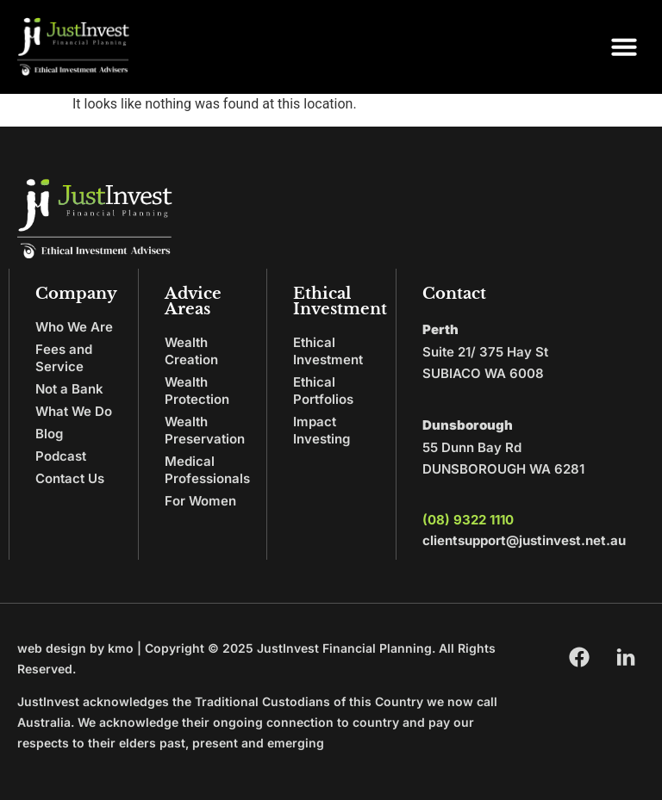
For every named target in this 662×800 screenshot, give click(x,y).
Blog (49, 433)
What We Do (73, 411)
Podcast (60, 456)
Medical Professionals (207, 470)
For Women (200, 501)
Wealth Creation (191, 351)
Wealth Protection (197, 390)
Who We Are (74, 327)
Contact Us (69, 478)
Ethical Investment (328, 351)
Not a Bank (69, 389)
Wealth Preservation (205, 430)
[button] (624, 46)
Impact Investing (321, 430)
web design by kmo (75, 648)
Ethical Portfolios (323, 390)
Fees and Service (63, 358)
